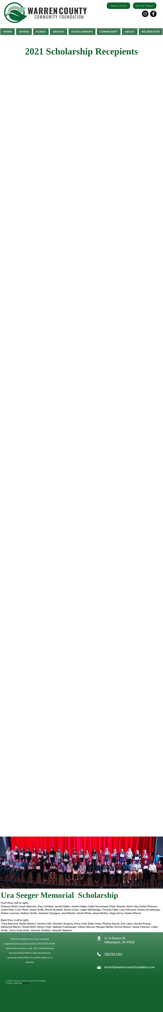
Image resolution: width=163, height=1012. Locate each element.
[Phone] (99, 954)
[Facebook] (153, 14)
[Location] (99, 939)
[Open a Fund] (118, 5)
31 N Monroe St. (115, 938)
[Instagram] (145, 14)
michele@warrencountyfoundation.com (129, 967)
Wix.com (26, 983)
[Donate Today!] (144, 5)
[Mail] (99, 967)
